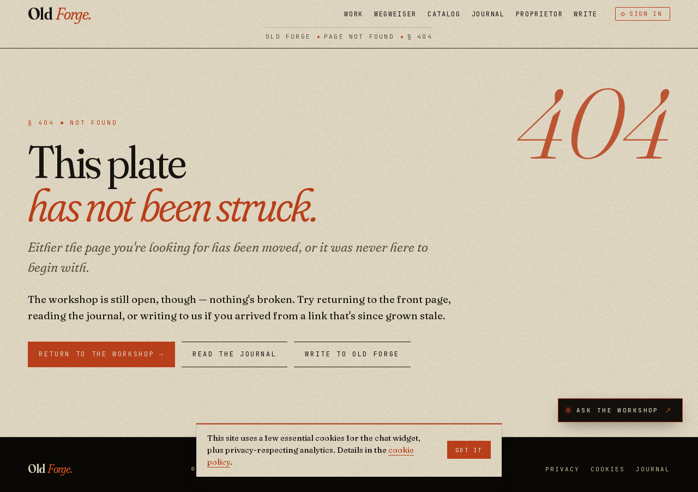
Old (59, 14)
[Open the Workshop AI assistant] (620, 410)
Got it (469, 450)
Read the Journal (234, 354)
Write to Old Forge (352, 354)
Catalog (444, 14)
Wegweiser (395, 14)
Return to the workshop (101, 354)
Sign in (646, 13)
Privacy (562, 469)
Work (353, 14)
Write (585, 14)
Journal (488, 14)
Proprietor (539, 14)
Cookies (608, 469)
